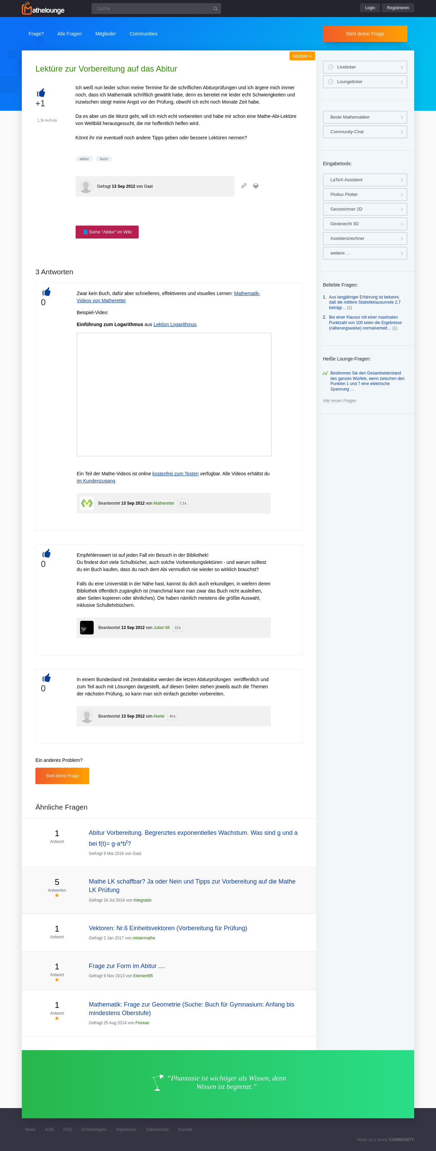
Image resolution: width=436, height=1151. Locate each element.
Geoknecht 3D (344, 223)
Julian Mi (162, 627)
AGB (49, 1129)
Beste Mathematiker (350, 117)
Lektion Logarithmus (175, 324)
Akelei (159, 716)
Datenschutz (157, 1129)
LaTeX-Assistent (346, 179)
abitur (84, 159)
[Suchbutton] (215, 8)
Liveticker (346, 67)
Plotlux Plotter (344, 194)
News (30, 1129)
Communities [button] (144, 33)
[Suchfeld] (156, 8)
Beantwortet (109, 503)
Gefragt (104, 186)
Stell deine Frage (365, 33)
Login (370, 7)
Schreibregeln (93, 1129)
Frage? (36, 33)
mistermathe (144, 938)
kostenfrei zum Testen (175, 473)
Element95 (143, 975)
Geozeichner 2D (346, 209)
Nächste (302, 56)
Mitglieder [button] (105, 33)
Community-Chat (347, 131)
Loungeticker (349, 81)
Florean (143, 1022)
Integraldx (143, 900)
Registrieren (398, 7)
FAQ (67, 1129)
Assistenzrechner (347, 238)
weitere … (340, 253)
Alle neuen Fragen (339, 400)
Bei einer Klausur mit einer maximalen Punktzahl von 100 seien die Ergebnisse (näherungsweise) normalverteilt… (365, 322)
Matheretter (164, 503)
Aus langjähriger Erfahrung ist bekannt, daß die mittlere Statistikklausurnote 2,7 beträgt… (365, 302)
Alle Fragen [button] (69, 33)
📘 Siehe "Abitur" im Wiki (107, 231)
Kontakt (185, 1129)
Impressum (126, 1129)
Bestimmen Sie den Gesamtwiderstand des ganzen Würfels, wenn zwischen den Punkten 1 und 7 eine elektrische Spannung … (367, 381)
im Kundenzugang (96, 481)
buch (104, 159)
